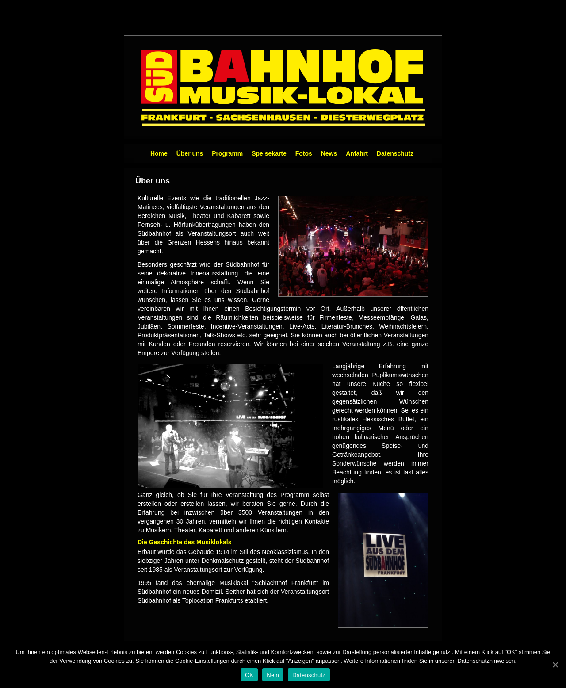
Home (159, 153)
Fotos (303, 153)
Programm (227, 153)
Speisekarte (269, 153)
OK (249, 675)
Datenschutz (395, 153)
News (329, 153)
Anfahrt (357, 153)
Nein (273, 675)
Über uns (189, 153)
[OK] (555, 664)
